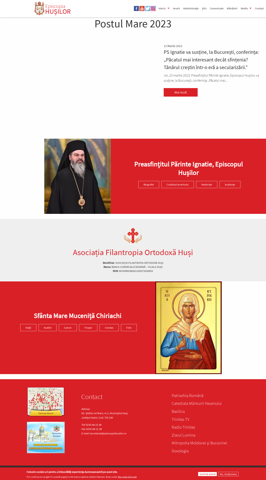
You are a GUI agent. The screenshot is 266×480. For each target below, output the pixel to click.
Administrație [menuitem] (191, 8)
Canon (68, 327)
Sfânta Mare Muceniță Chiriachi (77, 315)
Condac (109, 327)
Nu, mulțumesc (228, 474)
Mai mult (180, 92)
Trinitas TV (180, 419)
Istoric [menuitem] (162, 8)
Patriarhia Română (187, 395)
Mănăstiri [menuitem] (232, 8)
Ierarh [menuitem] (176, 8)
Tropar (88, 327)
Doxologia (180, 451)
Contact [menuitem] (259, 8)
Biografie (149, 184)
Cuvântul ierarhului (178, 184)
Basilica (178, 411)
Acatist (47, 327)
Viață (28, 327)
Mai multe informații (127, 477)
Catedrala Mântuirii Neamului (197, 403)
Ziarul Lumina (183, 435)
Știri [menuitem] (204, 8)
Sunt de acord (207, 474)
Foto (128, 327)
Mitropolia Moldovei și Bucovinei (199, 443)
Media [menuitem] (244, 8)
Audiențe (230, 184)
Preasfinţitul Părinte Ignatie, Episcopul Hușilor (188, 168)
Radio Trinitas (183, 427)
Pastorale (206, 184)
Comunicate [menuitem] (217, 8)
